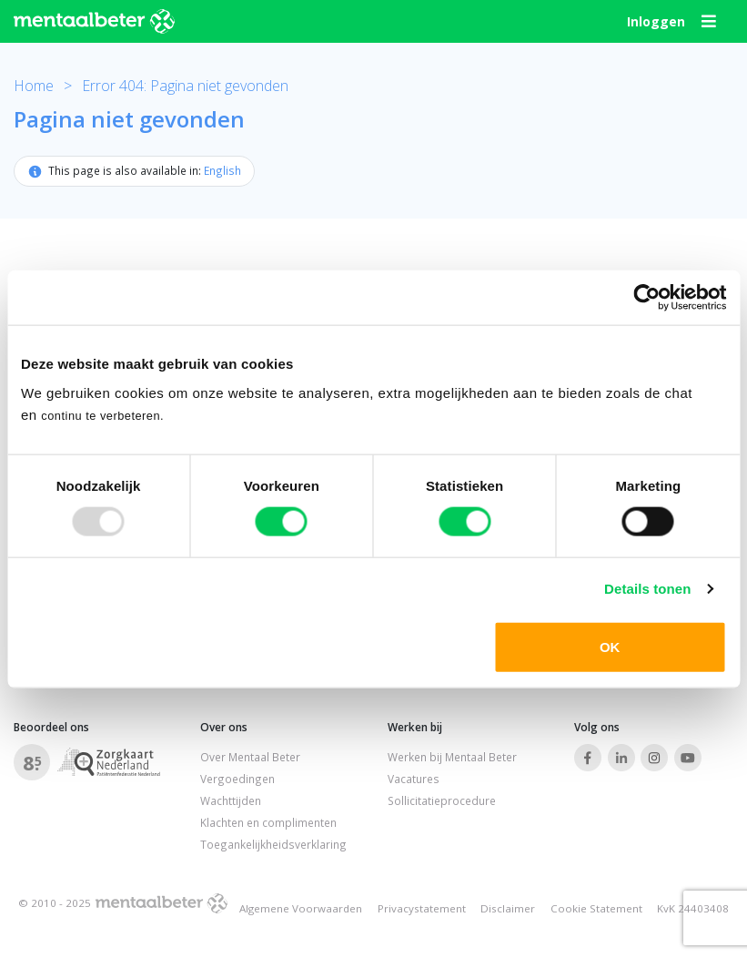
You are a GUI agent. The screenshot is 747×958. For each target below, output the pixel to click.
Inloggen (656, 21)
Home (34, 86)
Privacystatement (422, 908)
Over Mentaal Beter (250, 757)
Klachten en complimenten (268, 822)
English (222, 170)
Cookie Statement (596, 908)
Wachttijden (230, 800)
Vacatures (413, 778)
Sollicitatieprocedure (442, 800)
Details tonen (647, 588)
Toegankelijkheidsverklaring (273, 844)
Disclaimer (507, 908)
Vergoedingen (237, 778)
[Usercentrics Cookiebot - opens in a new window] (646, 297)
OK (610, 646)
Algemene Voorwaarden (300, 908)
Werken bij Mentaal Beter (452, 757)
